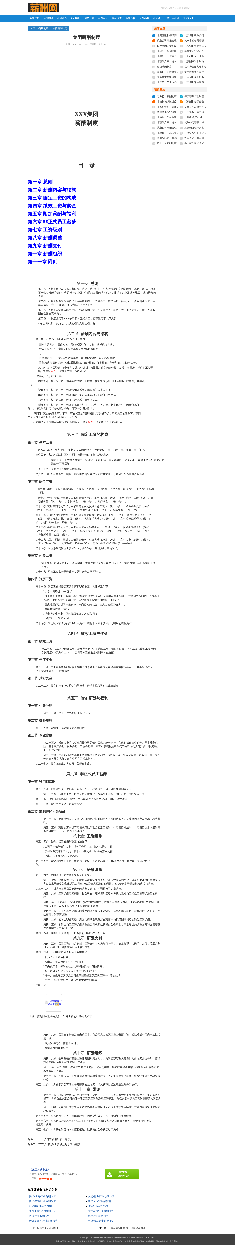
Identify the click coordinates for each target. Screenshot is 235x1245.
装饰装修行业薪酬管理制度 (171, 112)
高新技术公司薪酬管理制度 (171, 77)
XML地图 (150, 1237)
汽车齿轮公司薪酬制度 (196, 40)
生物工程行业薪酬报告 (42, 1211)
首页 (32, 28)
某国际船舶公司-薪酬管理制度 (173, 138)
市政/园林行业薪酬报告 (101, 1220)
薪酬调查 (117, 18)
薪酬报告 (130, 18)
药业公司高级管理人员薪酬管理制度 (176, 40)
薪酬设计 (103, 18)
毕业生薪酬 (173, 18)
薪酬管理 (76, 18)
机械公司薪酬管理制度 (196, 107)
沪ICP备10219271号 (135, 1237)
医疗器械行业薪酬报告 (101, 1211)
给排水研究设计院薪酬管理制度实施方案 (206, 51)
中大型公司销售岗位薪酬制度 (200, 143)
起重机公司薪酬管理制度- (171, 72)
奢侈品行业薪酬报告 (99, 1201)
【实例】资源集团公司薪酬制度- (201, 46)
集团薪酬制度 (164, 66)
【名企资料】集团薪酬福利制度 (174, 107)
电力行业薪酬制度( (167, 96)
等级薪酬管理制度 (194, 96)
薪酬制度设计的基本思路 (197, 127)
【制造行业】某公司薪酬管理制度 (202, 133)
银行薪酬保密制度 (167, 46)
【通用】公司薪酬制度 (169, 117)
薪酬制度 (48, 18)
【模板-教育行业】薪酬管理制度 (174, 101)
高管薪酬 (188, 18)
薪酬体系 (62, 18)
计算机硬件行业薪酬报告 (43, 1220)
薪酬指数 (34, 18)
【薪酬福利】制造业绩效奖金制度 (127, 1228)
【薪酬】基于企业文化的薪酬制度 (202, 56)
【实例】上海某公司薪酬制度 (173, 56)
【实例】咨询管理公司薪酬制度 (174, 51)
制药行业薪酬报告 (98, 1216)
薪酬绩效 (158, 18)
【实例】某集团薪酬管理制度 (200, 82)
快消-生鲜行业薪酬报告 (42, 1196)
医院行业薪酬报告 (39, 1216)
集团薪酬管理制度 (194, 72)
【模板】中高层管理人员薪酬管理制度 (178, 133)
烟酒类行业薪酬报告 (41, 1206)
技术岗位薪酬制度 (167, 143)
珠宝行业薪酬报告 (98, 1206)
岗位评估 (89, 18)
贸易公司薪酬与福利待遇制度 (200, 122)
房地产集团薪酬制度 (48, 1228)
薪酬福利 (144, 18)
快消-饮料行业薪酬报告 (42, 1201)
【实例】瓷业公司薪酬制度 (199, 35)
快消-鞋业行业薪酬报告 (101, 1196)
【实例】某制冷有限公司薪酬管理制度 (205, 77)
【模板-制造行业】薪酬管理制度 (201, 117)
